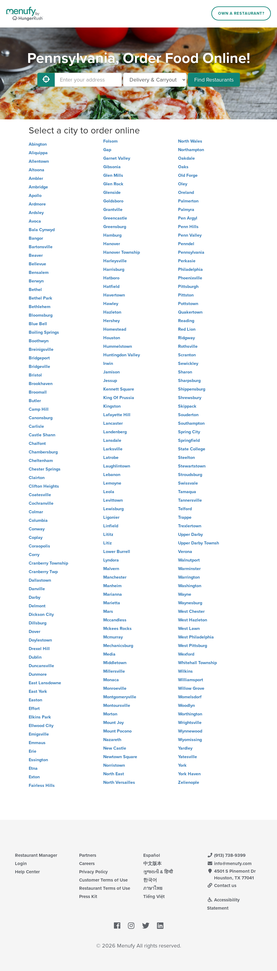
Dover (34, 631)
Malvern (111, 568)
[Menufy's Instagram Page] (131, 925)
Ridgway (186, 337)
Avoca (35, 221)
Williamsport (190, 679)
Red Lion (186, 329)
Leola (108, 491)
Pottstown (188, 303)
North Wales (190, 141)
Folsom (110, 141)
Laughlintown (116, 466)
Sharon (185, 372)
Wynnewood (190, 731)
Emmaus (37, 742)
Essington (38, 759)
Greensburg (114, 226)
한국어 (150, 880)
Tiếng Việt (154, 896)
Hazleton (112, 312)
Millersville (114, 671)
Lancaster (113, 423)
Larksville (112, 449)
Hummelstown (117, 346)
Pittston (186, 295)
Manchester (114, 577)
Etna (33, 768)
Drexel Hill (39, 648)
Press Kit (88, 896)
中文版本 (152, 863)
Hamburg (112, 235)
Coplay (35, 537)
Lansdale (112, 440)
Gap (107, 149)
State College (191, 449)
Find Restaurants (214, 79)
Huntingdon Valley (121, 355)
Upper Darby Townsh (198, 543)
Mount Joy (113, 722)
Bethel (35, 289)
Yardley (185, 748)
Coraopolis (39, 546)
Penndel (186, 243)
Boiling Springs (44, 332)
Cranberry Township (48, 563)
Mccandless (114, 620)
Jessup (110, 380)
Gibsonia (112, 166)
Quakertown (190, 312)
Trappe (184, 517)
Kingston (112, 406)
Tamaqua (187, 491)
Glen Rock (113, 184)
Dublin (35, 657)
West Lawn (189, 628)
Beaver (36, 255)
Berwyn (36, 281)
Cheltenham (41, 460)
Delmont (37, 606)
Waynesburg (190, 603)
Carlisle (36, 426)
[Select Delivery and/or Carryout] (155, 80)
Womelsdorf (190, 697)
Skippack (187, 406)
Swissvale (188, 483)
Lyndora (111, 560)
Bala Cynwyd (42, 229)
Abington (38, 144)
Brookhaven (41, 383)
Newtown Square (120, 756)
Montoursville (116, 705)
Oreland (186, 192)
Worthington (190, 714)
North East (113, 773)
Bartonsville (41, 246)
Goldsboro (113, 201)
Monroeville (114, 688)
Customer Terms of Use (103, 880)
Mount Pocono (117, 731)
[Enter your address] (88, 80)
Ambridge (38, 187)
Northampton (191, 149)
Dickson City (41, 614)
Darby (34, 597)
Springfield (189, 440)
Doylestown (40, 640)
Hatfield (111, 286)
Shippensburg (191, 389)
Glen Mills (113, 175)
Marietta (111, 603)
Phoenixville (190, 278)
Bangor (36, 238)
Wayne (184, 594)
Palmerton (188, 201)
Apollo (35, 195)
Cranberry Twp (43, 571)
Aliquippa (38, 152)
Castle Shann (42, 435)
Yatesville (187, 756)
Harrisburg (113, 269)
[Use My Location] (46, 80)
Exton (34, 777)
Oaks (183, 166)
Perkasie (186, 261)
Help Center (27, 872)
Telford (185, 508)
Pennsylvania (191, 252)
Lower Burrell (116, 551)
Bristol (35, 375)
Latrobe (110, 457)
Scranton (187, 355)
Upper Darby (190, 534)
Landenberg (115, 432)
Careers (87, 863)
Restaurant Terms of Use (104, 888)
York (182, 765)
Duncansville (41, 665)
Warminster (189, 568)
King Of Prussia (118, 397)
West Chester (191, 611)
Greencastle (115, 218)
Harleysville (115, 261)
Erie (32, 751)
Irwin (108, 363)
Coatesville (40, 494)
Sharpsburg (189, 380)
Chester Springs (44, 469)
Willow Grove (191, 688)
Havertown (114, 295)
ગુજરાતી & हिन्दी (158, 872)
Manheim (112, 585)
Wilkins (185, 671)
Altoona (36, 170)
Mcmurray (113, 637)
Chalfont (37, 443)
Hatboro (111, 278)
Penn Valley (190, 235)
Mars (108, 611)
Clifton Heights (44, 486)
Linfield (110, 526)
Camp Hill (39, 409)
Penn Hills (188, 226)
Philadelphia (190, 269)
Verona (185, 551)
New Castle (114, 748)
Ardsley (36, 212)
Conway (37, 529)
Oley (182, 184)
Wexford (186, 654)
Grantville (112, 209)
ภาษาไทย (152, 888)
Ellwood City (41, 725)
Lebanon (111, 474)
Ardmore (37, 204)
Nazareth (112, 739)
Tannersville (190, 500)
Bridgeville (39, 366)
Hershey (111, 320)
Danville (37, 588)
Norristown (114, 765)
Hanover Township (121, 252)
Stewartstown (192, 466)
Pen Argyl (187, 218)
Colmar (36, 512)
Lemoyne (112, 483)
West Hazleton (192, 620)
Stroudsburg (190, 474)
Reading (186, 320)
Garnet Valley (116, 158)
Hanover (111, 243)
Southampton (191, 423)
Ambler (36, 178)
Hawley (110, 303)
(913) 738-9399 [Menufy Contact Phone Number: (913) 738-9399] (226, 855)
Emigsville (39, 734)
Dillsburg (37, 623)
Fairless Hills (42, 785)
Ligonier (111, 517)
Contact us (221, 885)
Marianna (112, 594)
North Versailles (119, 782)
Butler (35, 400)
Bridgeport (39, 358)
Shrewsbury (189, 397)
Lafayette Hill (116, 414)
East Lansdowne (45, 683)
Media (109, 654)
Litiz (107, 543)
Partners (87, 855)
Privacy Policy (93, 872)
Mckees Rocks (117, 628)
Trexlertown (189, 526)
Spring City (189, 432)
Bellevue (37, 264)
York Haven (189, 773)
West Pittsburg (192, 645)
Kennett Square (118, 389)
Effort (34, 708)
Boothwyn (39, 341)
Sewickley (188, 363)
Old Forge (188, 175)
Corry (34, 554)
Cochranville (41, 503)
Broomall (38, 392)
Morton (110, 714)
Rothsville (188, 346)
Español (151, 855)
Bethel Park (40, 298)
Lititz (108, 534)
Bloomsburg (41, 315)
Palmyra (186, 209)
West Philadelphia (196, 637)
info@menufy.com (229, 863)
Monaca (111, 679)
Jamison (111, 372)
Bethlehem (39, 306)
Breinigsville (41, 349)
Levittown (113, 500)
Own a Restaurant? (241, 13)
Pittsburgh (188, 286)
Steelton (186, 457)
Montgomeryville (119, 697)
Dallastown (40, 580)
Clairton (37, 477)
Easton (35, 700)
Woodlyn (186, 705)
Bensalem (39, 272)
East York (38, 691)
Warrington (189, 577)
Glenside (112, 192)
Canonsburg (41, 417)
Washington (189, 585)
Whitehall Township (197, 662)
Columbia (38, 520)
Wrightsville (190, 722)
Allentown (39, 161)
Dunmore (38, 674)
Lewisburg (113, 508)
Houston (111, 337)
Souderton (188, 414)
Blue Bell (38, 323)
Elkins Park (40, 717)
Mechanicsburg (118, 645)
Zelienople (188, 782)
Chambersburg (43, 452)
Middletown (114, 662)
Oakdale (186, 158)
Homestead (114, 329)
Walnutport (189, 560)
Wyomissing (190, 739)
